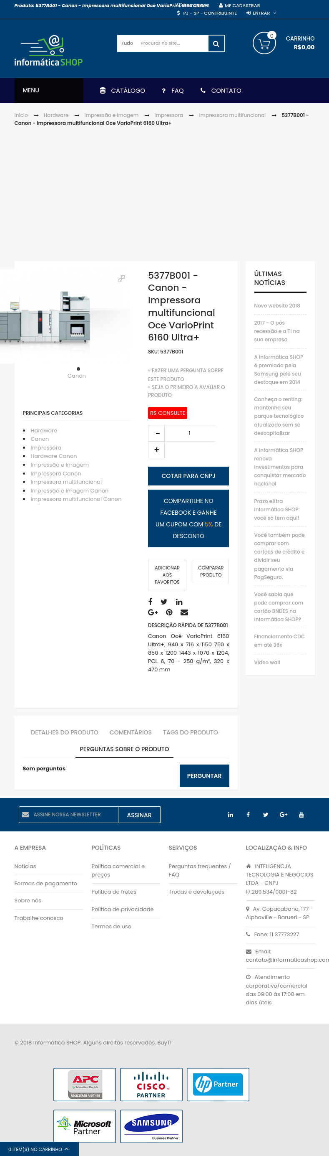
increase (156, 450)
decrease (156, 433)
